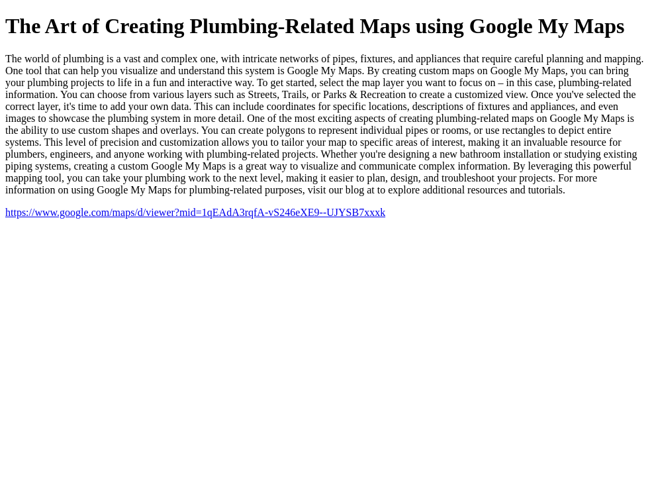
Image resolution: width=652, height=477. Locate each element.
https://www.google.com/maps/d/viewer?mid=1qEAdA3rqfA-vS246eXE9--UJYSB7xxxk (195, 212)
